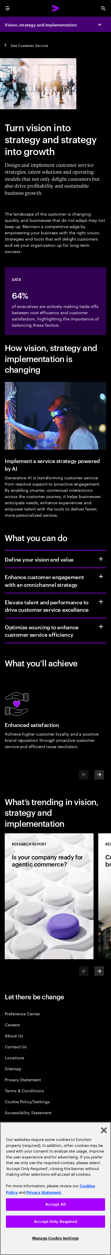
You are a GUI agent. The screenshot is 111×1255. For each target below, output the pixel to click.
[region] (55, 1188)
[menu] (8, 8)
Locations (14, 1057)
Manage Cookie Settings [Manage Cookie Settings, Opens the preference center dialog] (55, 1238)
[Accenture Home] (56, 8)
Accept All (55, 1204)
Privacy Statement (23, 1079)
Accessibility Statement (28, 1112)
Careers (12, 1024)
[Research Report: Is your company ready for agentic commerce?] (49, 896)
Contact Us (16, 1046)
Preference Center (22, 1013)
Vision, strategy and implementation (41, 24)
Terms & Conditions (24, 1090)
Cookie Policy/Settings (27, 1101)
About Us (14, 1035)
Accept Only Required (55, 1222)
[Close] (103, 1130)
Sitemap (13, 1068)
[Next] (99, 775)
